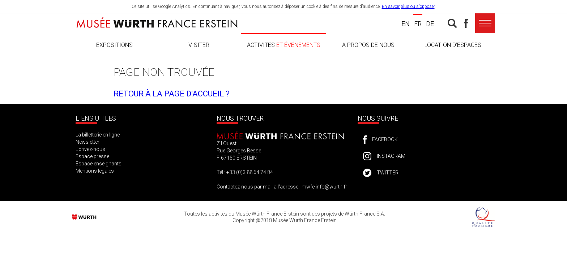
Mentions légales (95, 171)
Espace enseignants (99, 163)
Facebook (385, 139)
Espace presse (92, 156)
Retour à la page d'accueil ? (172, 93)
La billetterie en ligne (98, 135)
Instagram (391, 156)
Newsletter (87, 142)
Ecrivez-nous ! (91, 149)
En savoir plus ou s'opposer (408, 6)
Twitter (387, 173)
